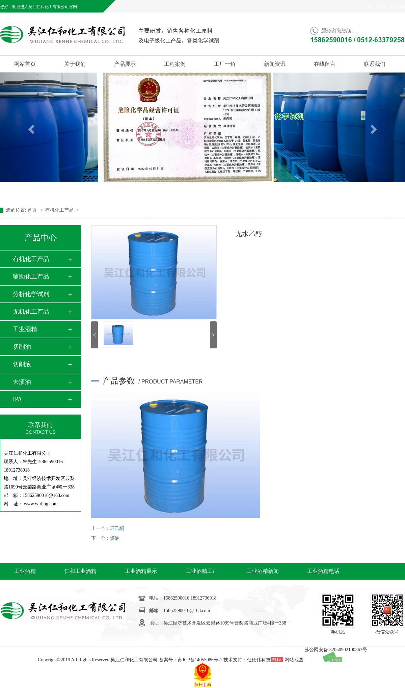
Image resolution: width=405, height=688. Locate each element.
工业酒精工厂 (202, 571)
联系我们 (397, 6)
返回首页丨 (378, 6)
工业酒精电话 (323, 571)
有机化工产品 (60, 210)
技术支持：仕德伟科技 (247, 659)
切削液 (22, 364)
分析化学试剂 (31, 294)
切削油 (22, 346)
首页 (32, 210)
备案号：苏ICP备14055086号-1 (190, 659)
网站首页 (25, 64)
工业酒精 (25, 329)
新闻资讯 (275, 64)
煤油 (114, 538)
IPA (17, 399)
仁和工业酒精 (80, 571)
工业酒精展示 (141, 571)
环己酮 (117, 528)
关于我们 (75, 64)
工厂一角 (225, 64)
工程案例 (175, 64)
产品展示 (125, 64)
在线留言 (324, 64)
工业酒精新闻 (262, 571)
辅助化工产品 (31, 276)
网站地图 (294, 659)
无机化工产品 (31, 311)
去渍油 (22, 381)
